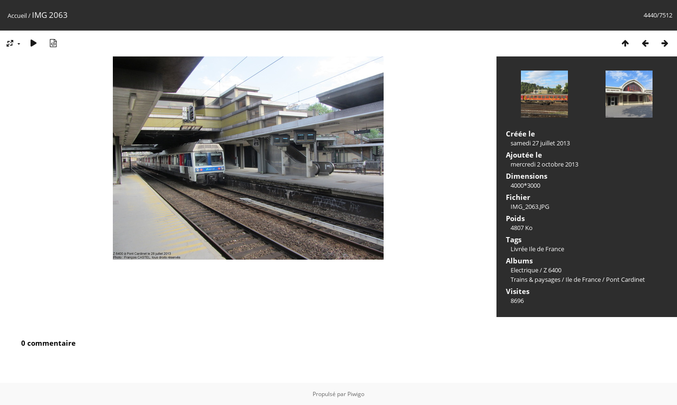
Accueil (17, 15)
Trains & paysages (535, 279)
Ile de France (583, 279)
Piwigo (355, 394)
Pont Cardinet (625, 279)
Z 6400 (552, 270)
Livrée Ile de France (537, 249)
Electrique (524, 270)
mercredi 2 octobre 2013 (544, 164)
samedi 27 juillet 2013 (540, 143)
